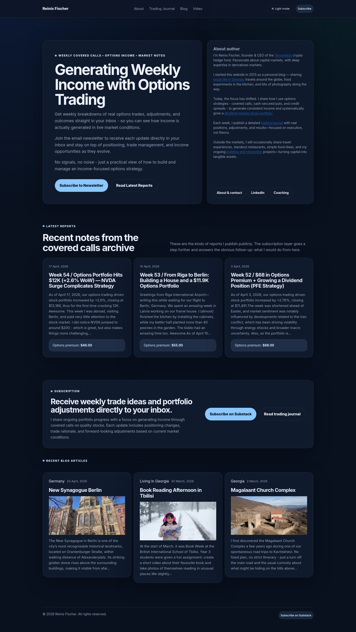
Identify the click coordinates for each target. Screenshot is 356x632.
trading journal (272, 123)
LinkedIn (257, 193)
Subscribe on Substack (231, 414)
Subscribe (304, 8)
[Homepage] (56, 9)
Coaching (281, 193)
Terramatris (283, 55)
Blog (184, 8)
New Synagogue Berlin (75, 490)
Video (197, 8)
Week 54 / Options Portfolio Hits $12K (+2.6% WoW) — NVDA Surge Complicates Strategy (86, 280)
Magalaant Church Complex (263, 490)
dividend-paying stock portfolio (248, 113)
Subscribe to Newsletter (82, 185)
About (139, 8)
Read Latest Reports (134, 185)
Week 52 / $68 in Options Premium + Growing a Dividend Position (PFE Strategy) (267, 280)
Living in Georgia (154, 481)
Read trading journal (282, 414)
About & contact (229, 193)
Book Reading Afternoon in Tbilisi (171, 493)
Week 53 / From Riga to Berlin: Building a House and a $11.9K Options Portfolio (174, 280)
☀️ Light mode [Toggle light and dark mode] (280, 8)
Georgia (237, 481)
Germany (57, 481)
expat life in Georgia (228, 79)
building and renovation (244, 152)
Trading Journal (162, 8)
